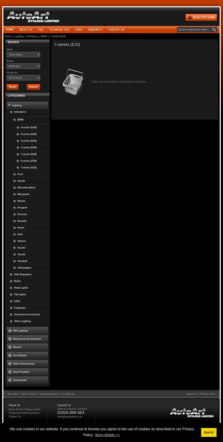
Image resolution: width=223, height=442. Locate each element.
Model (10, 61)
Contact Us (69, 394)
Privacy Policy (208, 394)
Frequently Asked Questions (24, 412)
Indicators (32, 36)
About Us (191, 394)
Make (10, 49)
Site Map (12, 394)
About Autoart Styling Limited (24, 409)
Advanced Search (49, 394)
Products (12, 72)
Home (9, 29)
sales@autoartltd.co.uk (69, 416)
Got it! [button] (208, 432)
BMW (44, 36)
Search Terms (28, 394)
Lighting (19, 36)
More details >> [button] (107, 435)
